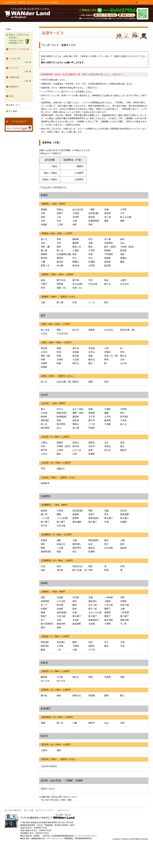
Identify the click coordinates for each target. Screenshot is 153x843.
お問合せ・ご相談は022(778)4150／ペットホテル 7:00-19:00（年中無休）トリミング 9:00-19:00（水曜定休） (105, 15)
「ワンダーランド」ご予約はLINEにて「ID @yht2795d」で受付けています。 (107, 10)
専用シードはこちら (126, 15)
